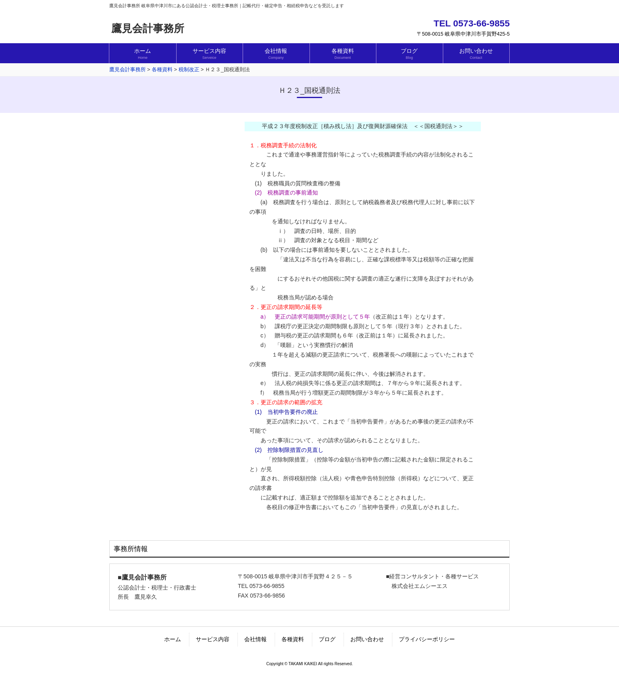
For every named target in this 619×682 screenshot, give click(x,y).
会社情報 (255, 639)
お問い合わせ (367, 639)
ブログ (327, 639)
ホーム (172, 639)
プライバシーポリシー (427, 639)
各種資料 (292, 639)
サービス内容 (212, 639)
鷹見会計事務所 (147, 28)
